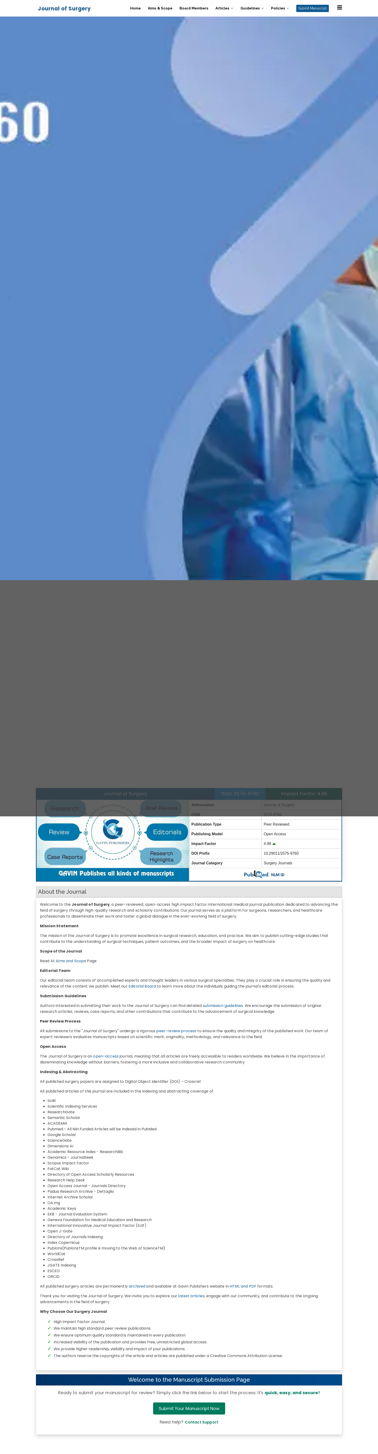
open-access (106, 1056)
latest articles (191, 1296)
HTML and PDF (243, 1286)
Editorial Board (142, 986)
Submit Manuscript (312, 8)
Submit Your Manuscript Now (189, 1408)
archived (137, 1286)
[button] (9, 408)
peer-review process (176, 1031)
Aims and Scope (71, 961)
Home (135, 8)
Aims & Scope (160, 8)
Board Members (194, 8)
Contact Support (201, 1422)
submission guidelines (223, 1005)
